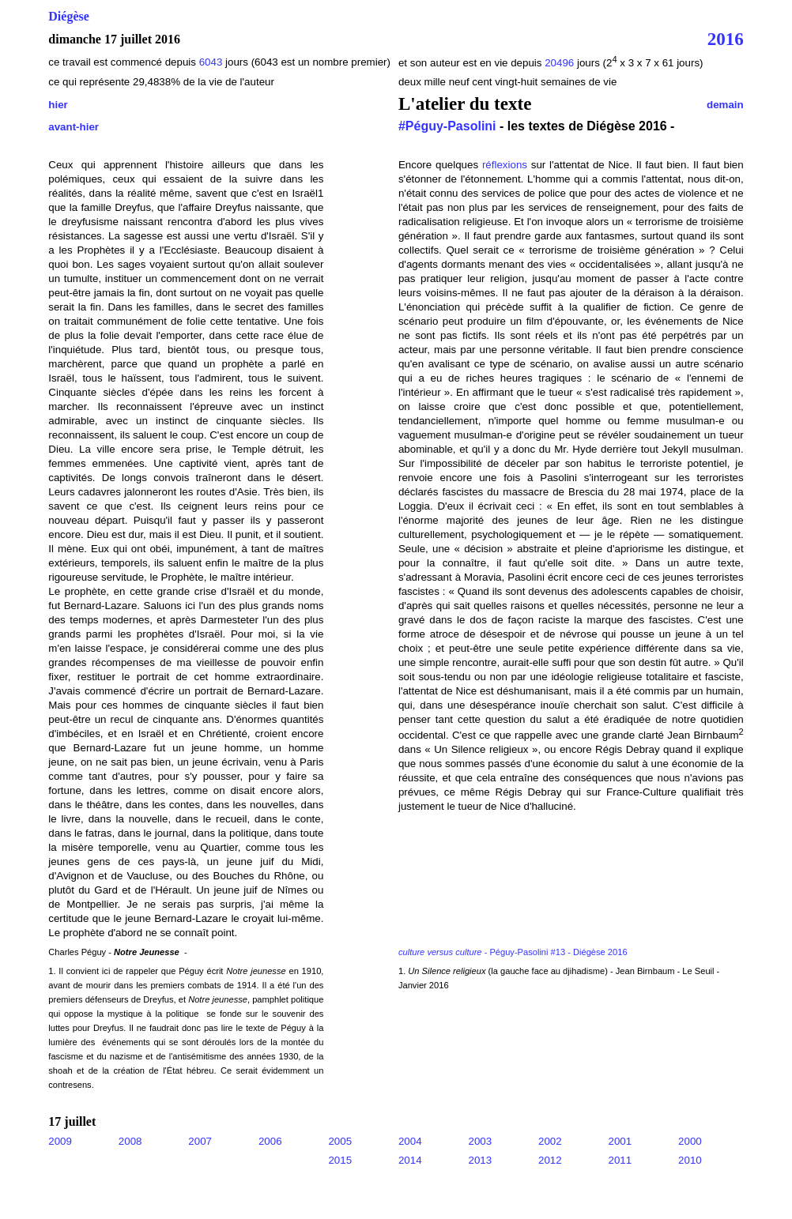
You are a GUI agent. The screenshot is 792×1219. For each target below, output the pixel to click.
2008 (130, 1141)
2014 (410, 1160)
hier (57, 105)
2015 (340, 1160)
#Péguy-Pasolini (447, 126)
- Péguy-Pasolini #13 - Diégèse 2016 (513, 952)
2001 (620, 1141)
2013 (480, 1160)
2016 (725, 38)
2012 (550, 1160)
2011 (620, 1160)
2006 (270, 1141)
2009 (60, 1141)
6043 (211, 62)
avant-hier (73, 127)
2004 (410, 1141)
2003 (480, 1141)
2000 (690, 1141)
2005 (340, 1141)
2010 (690, 1160)
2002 (550, 1141)
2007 (200, 1141)
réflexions (504, 165)
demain (725, 105)
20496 (561, 63)
